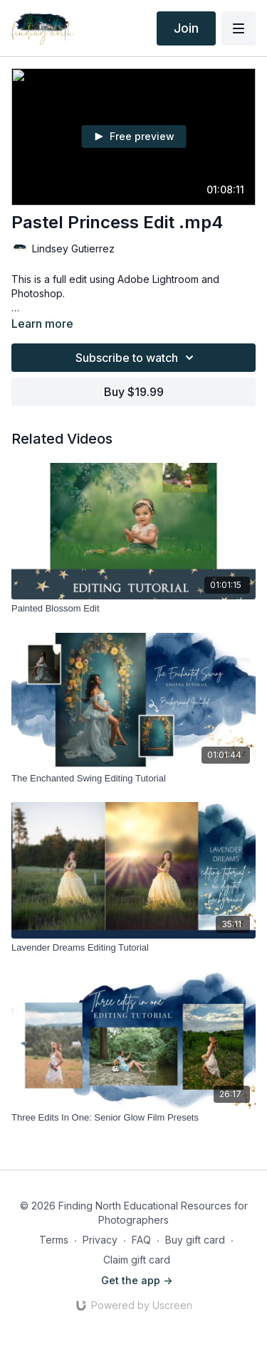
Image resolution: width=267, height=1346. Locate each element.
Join (186, 28)
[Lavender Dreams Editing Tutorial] (133, 948)
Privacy (100, 1240)
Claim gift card (136, 1260)
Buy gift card (195, 1240)
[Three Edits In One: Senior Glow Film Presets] (133, 1118)
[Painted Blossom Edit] (133, 609)
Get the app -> (136, 1280)
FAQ (141, 1240)
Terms (53, 1240)
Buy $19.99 (134, 392)
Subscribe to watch (136, 357)
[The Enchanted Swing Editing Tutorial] (133, 778)
